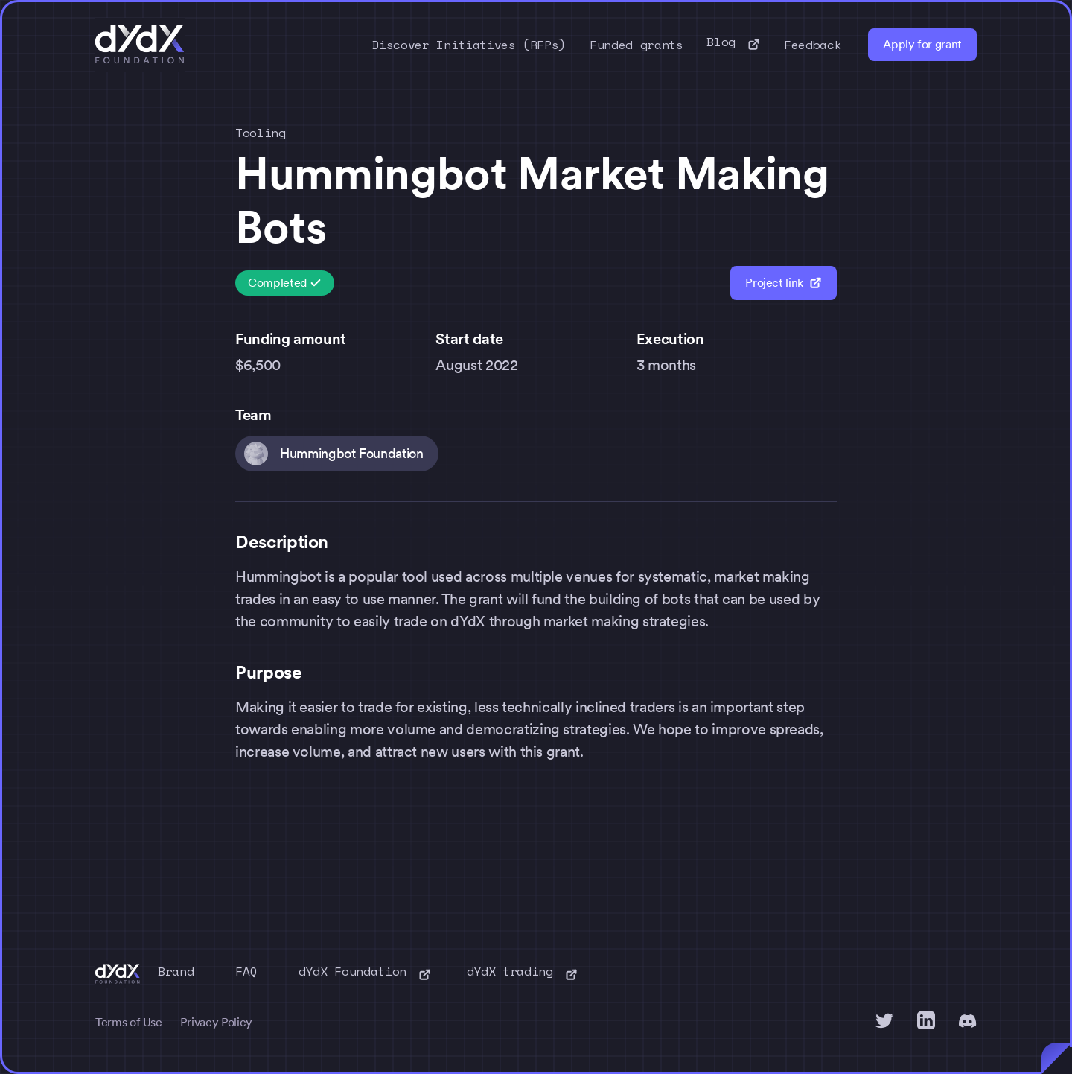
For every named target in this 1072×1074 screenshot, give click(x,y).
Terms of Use (128, 1022)
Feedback (812, 45)
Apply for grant (922, 44)
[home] (140, 45)
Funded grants (636, 45)
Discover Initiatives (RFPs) (469, 45)
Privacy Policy (216, 1022)
